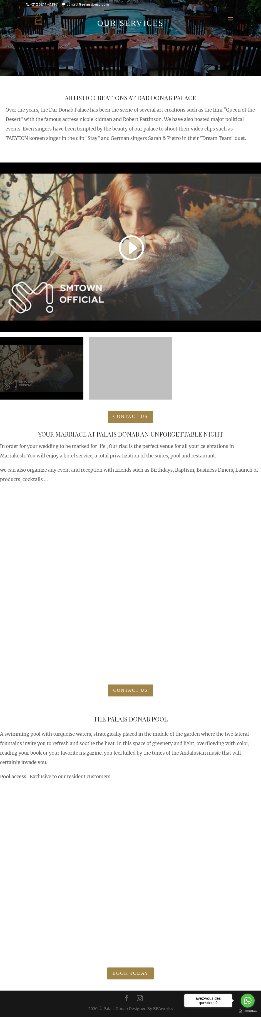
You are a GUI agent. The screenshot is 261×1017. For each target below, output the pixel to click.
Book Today (131, 973)
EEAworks (163, 1008)
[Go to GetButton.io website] (248, 1011)
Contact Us (130, 416)
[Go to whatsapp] (248, 1001)
